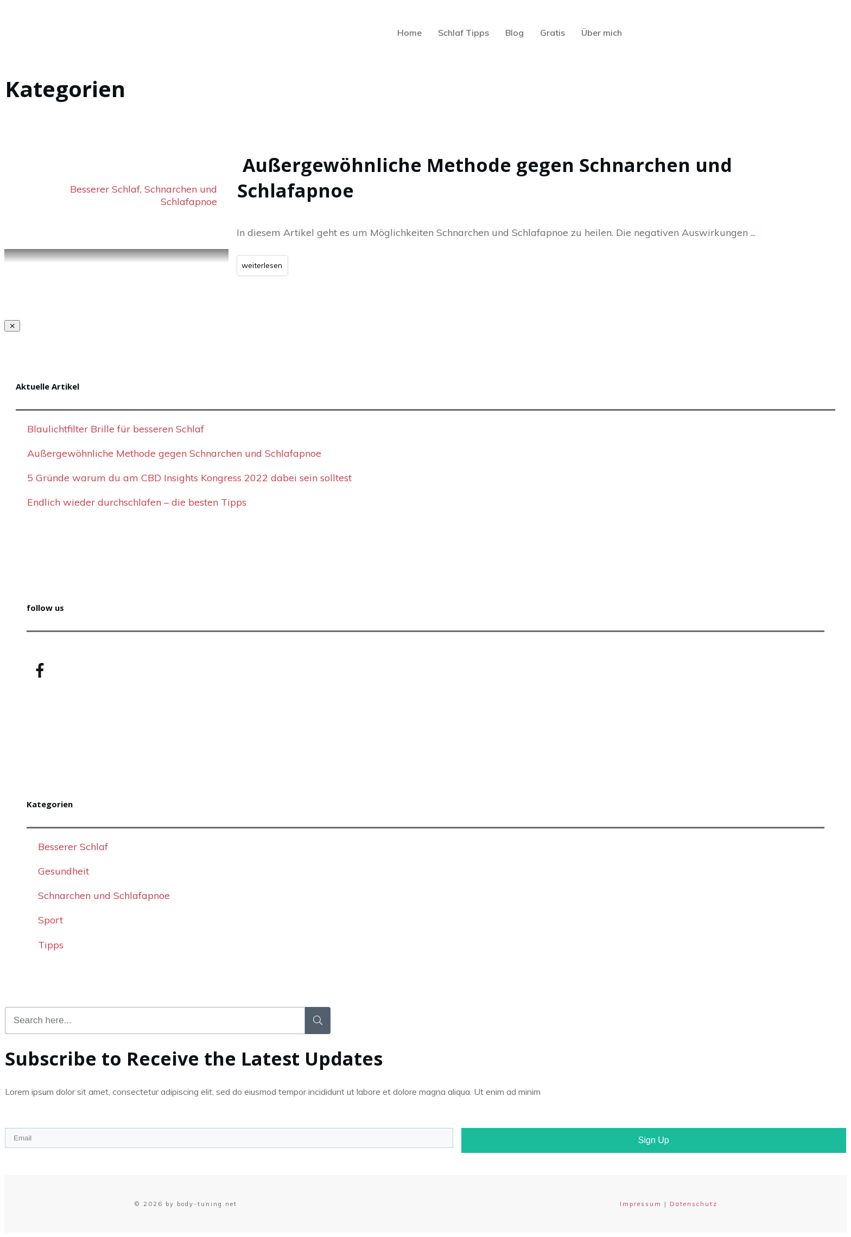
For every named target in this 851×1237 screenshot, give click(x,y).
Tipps (50, 945)
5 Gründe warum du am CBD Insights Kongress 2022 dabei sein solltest (189, 477)
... (753, 232)
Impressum (641, 1204)
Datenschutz (693, 1204)
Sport (50, 920)
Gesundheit (63, 871)
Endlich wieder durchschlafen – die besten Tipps (136, 502)
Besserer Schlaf (105, 189)
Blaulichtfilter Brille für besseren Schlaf (115, 429)
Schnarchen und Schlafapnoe (180, 195)
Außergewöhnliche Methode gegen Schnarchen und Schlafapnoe (174, 453)
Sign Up (653, 1140)
